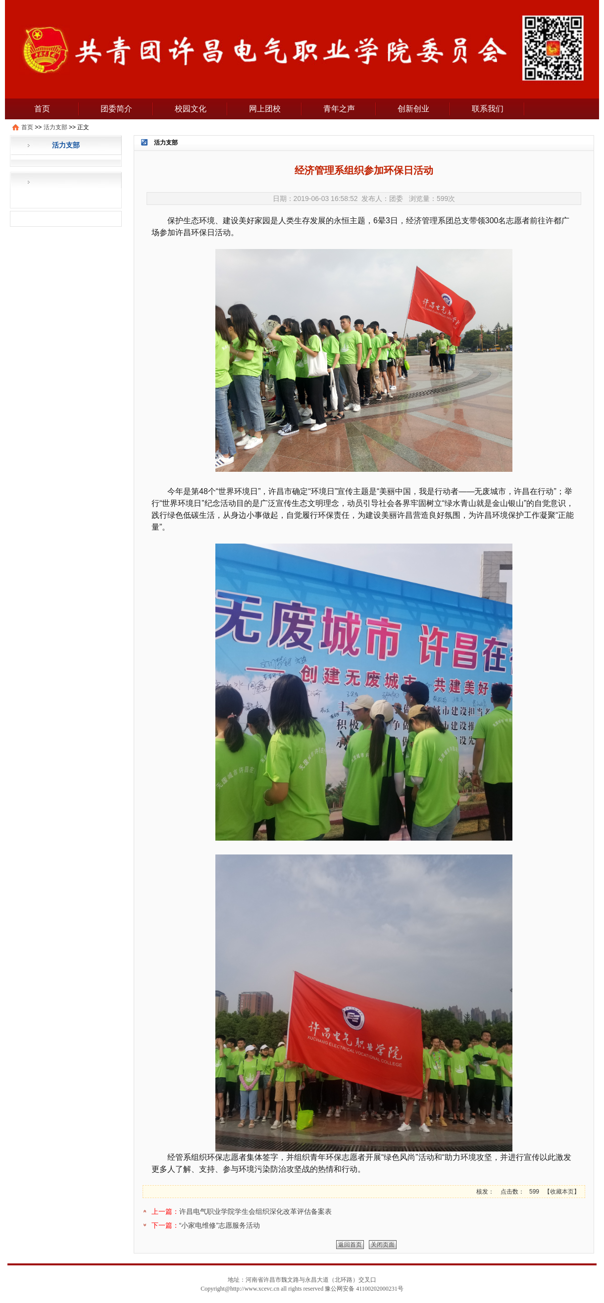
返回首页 (350, 1244)
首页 (42, 108)
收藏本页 (562, 1191)
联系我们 (487, 108)
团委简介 (116, 108)
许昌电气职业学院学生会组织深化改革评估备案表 (255, 1211)
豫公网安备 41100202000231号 (364, 1288)
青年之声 (339, 108)
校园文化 (190, 108)
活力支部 (55, 127)
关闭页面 (383, 1244)
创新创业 (413, 108)
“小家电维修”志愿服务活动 (219, 1225)
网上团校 (265, 108)
